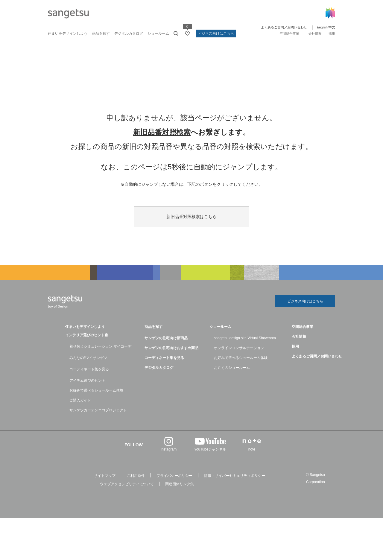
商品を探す (101, 33)
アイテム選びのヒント (87, 380)
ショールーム (158, 33)
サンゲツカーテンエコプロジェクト (98, 410)
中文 (332, 27)
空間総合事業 (289, 33)
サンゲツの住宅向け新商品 (166, 338)
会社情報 (315, 33)
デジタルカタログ (128, 33)
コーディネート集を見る (89, 369)
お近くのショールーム (232, 368)
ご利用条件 (136, 476)
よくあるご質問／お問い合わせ (284, 27)
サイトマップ (104, 476)
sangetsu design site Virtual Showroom (245, 338)
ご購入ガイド (80, 400)
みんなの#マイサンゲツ (88, 358)
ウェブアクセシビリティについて (127, 484)
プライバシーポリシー (174, 476)
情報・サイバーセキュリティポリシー (234, 476)
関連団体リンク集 (179, 484)
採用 (332, 33)
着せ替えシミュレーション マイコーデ (100, 346)
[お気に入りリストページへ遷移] (187, 33)
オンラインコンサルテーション (239, 348)
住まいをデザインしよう (67, 33)
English (322, 27)
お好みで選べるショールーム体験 (96, 390)
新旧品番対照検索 (162, 132)
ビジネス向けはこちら (216, 33)
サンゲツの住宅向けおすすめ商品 (171, 348)
